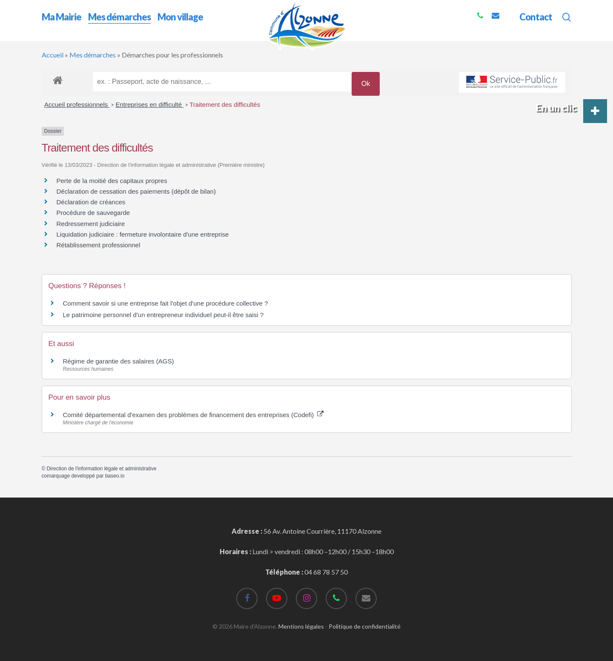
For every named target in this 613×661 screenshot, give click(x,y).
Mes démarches (92, 55)
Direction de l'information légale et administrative (102, 469)
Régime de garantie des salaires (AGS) (118, 361)
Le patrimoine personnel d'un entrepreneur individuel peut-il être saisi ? (163, 314)
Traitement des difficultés (224, 104)
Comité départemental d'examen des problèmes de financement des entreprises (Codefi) (193, 414)
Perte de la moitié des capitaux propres (112, 180)
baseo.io (114, 476)
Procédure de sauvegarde (93, 212)
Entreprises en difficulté (149, 104)
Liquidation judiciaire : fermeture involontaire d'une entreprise (143, 234)
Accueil (52, 55)
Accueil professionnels (76, 104)
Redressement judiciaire (91, 223)
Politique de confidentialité (365, 626)
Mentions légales (301, 626)
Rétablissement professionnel (98, 245)
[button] (595, 111)
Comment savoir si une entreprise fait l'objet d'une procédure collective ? (165, 303)
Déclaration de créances (91, 202)
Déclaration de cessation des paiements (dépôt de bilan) (136, 191)
